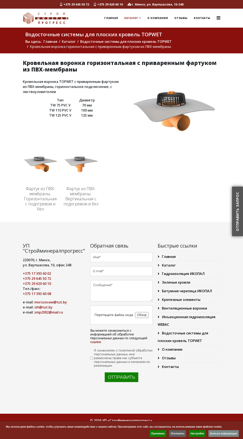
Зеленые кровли (175, 282)
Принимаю (158, 433)
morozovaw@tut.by (50, 302)
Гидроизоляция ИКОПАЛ (183, 273)
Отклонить (177, 433)
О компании (157, 18)
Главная (111, 18)
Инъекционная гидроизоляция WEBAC (186, 321)
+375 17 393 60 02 (37, 273)
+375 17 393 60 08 (37, 293)
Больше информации (223, 433)
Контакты (202, 18)
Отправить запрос (237, 211)
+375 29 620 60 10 (110, 4)
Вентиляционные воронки (184, 308)
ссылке (95, 342)
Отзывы (180, 18)
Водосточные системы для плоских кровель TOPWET (126, 41)
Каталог (131, 18)
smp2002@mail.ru (48, 312)
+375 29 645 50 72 (76, 4)
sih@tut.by (43, 307)
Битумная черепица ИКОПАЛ (186, 291)
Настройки (197, 433)
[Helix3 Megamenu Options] (218, 18)
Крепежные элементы (180, 299)
